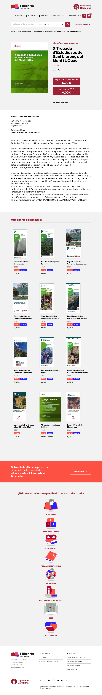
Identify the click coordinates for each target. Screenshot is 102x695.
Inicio (13, 32)
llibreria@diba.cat (17, 667)
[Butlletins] (62, 680)
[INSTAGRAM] (53, 680)
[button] (89, 16)
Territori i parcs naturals (26, 132)
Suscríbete (80, 471)
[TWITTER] (45, 680)
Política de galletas (74, 665)
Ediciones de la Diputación (49, 661)
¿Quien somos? (45, 653)
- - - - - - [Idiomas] (74, 16)
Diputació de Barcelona (29, 116)
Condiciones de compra (75, 657)
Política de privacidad (75, 661)
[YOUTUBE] (49, 680)
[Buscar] (67, 24)
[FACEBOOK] (41, 680)
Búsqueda (82, 24)
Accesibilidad (72, 670)
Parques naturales (60, 102)
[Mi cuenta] (84, 16)
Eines (22, 130)
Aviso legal (71, 653)
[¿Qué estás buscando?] (23, 24)
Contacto (42, 657)
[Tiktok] (66, 680)
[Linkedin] (58, 680)
